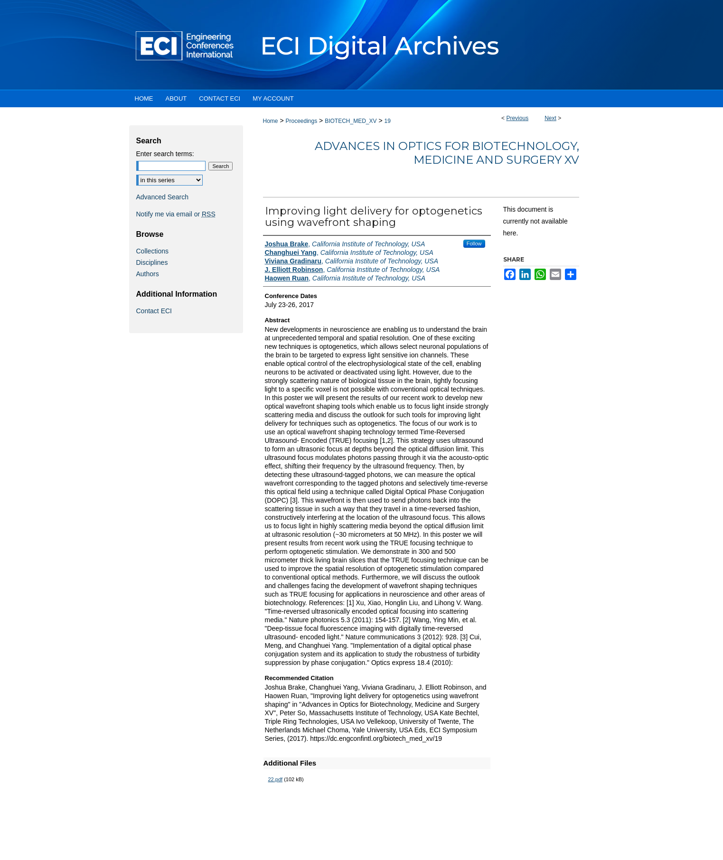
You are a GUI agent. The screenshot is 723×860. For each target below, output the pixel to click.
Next (550, 118)
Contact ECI (154, 311)
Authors (147, 274)
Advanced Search (162, 197)
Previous (517, 118)
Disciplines (152, 262)
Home (270, 121)
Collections (152, 251)
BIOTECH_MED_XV (350, 121)
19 (388, 121)
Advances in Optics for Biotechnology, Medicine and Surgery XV (447, 153)
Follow (474, 243)
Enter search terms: (165, 154)
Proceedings (301, 121)
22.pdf (275, 779)
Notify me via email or (176, 214)
